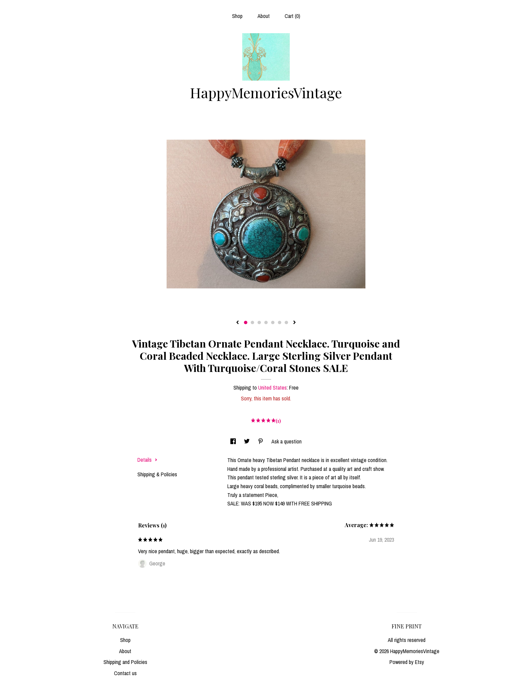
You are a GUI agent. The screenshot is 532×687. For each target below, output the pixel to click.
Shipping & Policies (157, 474)
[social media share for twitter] (247, 441)
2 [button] (252, 322)
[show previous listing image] (237, 322)
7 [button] (286, 322)
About (264, 16)
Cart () (292, 16)
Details (147, 459)
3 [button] (259, 322)
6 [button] (279, 322)
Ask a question (286, 441)
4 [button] (266, 322)
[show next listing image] (294, 322)
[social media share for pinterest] (261, 441)
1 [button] (245, 322)
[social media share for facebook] (233, 441)
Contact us (125, 673)
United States (272, 387)
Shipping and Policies (125, 662)
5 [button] (272, 322)
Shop (237, 16)
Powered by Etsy (407, 662)
